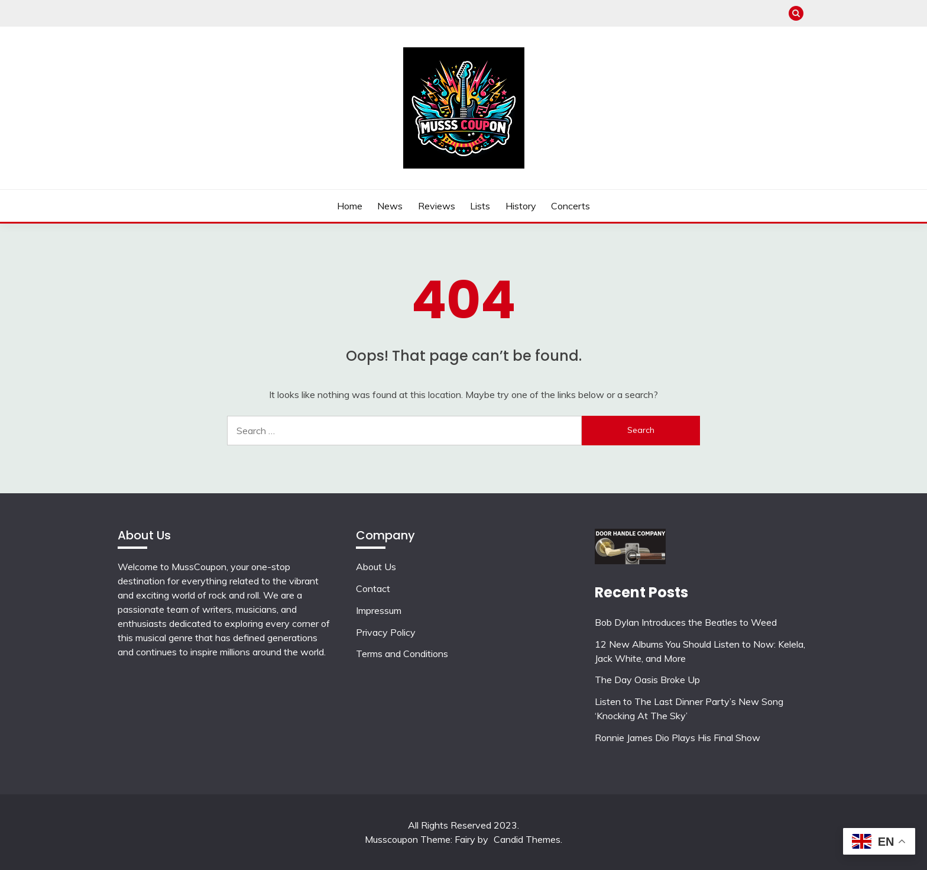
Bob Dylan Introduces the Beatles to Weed (686, 622)
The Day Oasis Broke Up (647, 679)
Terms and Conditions (402, 653)
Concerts (570, 206)
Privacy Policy (386, 632)
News (390, 206)
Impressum (378, 610)
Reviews (436, 206)
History (520, 206)
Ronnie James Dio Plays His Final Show (677, 737)
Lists (480, 206)
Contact (373, 588)
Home (349, 206)
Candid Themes (527, 839)
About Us (376, 567)
